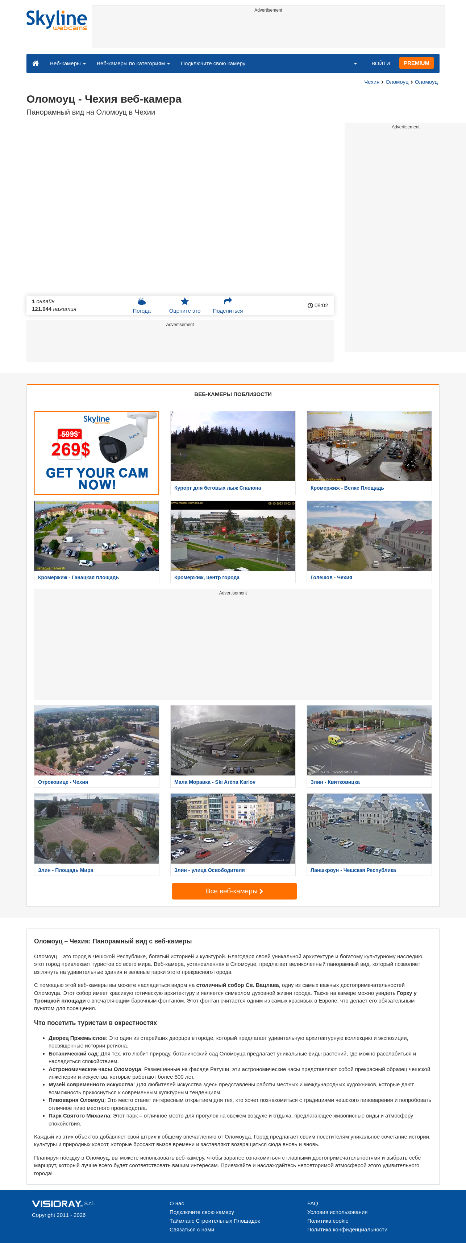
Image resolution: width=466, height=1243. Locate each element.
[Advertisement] (268, 31)
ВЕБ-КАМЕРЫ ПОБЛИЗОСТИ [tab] (232, 394)
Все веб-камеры (234, 891)
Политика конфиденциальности (347, 1229)
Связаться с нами (192, 1229)
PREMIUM (416, 63)
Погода (141, 305)
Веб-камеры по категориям (133, 63)
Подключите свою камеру (213, 63)
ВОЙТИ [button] (380, 63)
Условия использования (337, 1212)
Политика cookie (328, 1221)
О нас (177, 1203)
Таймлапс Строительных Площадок (215, 1221)
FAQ (312, 1203)
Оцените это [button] (185, 305)
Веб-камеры (68, 63)
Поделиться (228, 305)
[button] (350, 63)
